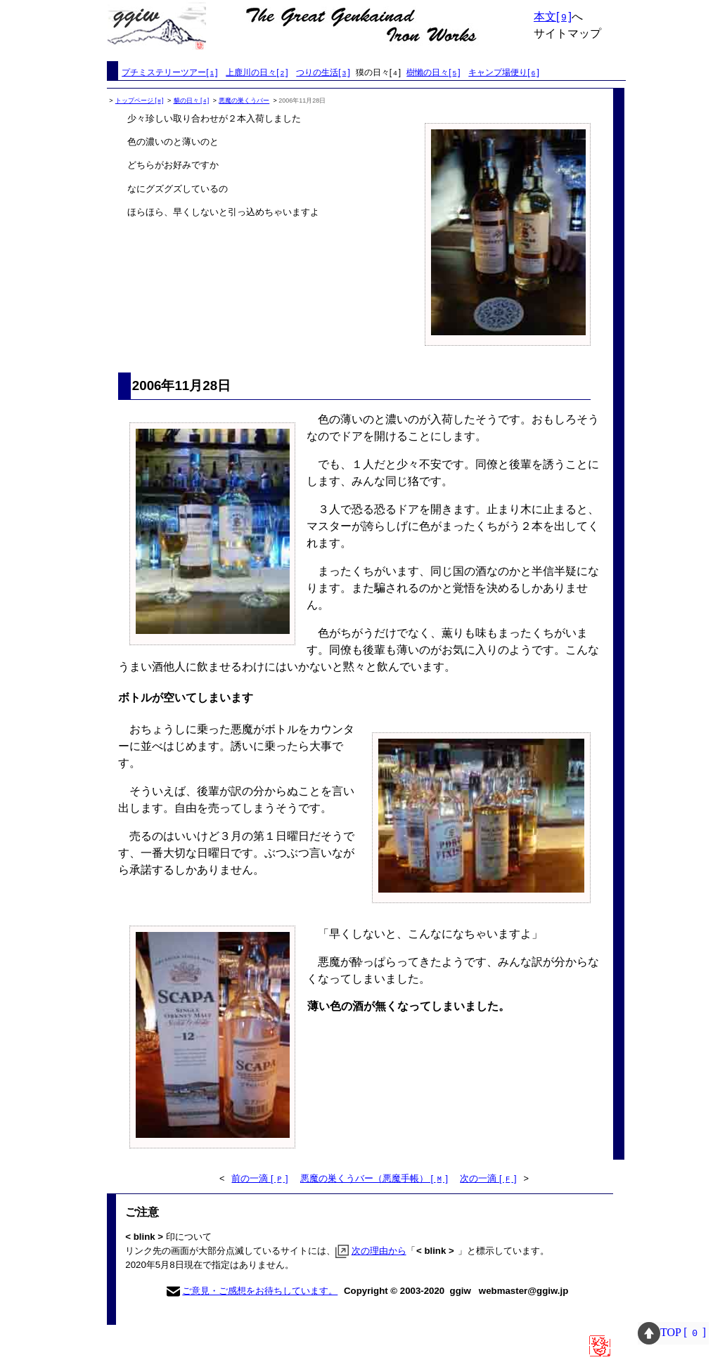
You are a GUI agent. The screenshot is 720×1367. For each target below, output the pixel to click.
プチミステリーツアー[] (169, 72)
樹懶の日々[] (433, 72)
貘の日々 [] (192, 100)
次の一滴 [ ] (488, 1178)
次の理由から (379, 1250)
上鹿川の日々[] (257, 72)
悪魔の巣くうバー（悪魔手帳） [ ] (374, 1178)
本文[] (553, 16)
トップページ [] (139, 100)
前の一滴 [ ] (259, 1178)
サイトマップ (567, 33)
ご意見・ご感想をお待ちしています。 (260, 1290)
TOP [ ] (673, 1332)
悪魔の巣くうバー (244, 100)
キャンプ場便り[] (503, 72)
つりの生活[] (322, 72)
